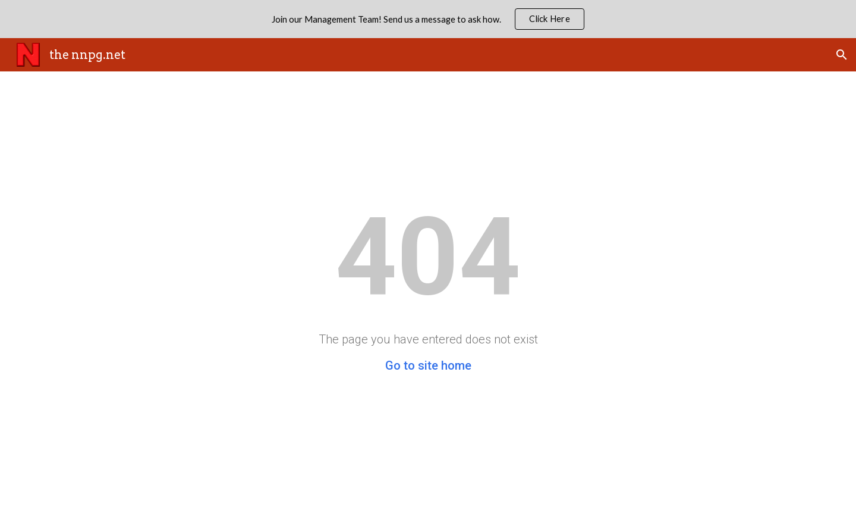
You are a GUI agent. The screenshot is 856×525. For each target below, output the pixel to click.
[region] (428, 19)
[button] (841, 54)
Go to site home (428, 365)
